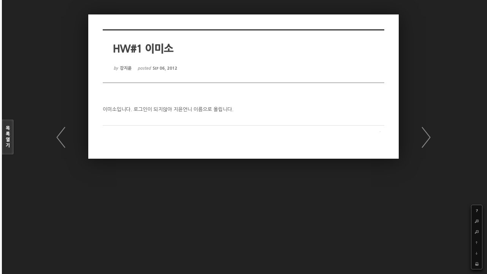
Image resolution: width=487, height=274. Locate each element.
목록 (8, 137)
